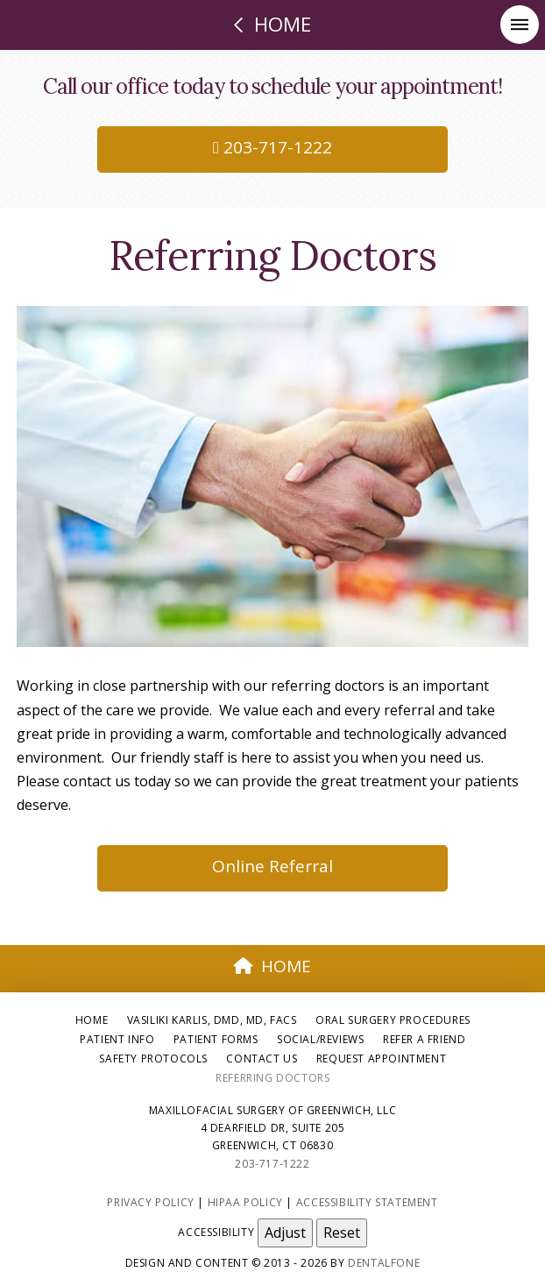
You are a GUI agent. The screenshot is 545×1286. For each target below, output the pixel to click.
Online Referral (272, 866)
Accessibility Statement (367, 1202)
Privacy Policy (150, 1202)
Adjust (285, 1232)
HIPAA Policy (245, 1202)
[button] (519, 24)
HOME (272, 966)
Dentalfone (384, 1262)
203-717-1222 (272, 147)
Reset (341, 1232)
